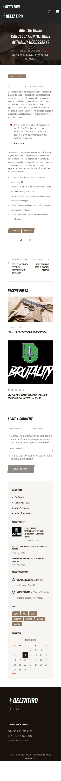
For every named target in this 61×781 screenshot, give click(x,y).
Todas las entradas (30, 50)
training (28, 230)
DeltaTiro (14, 754)
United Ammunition (23, 513)
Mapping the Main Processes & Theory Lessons (28, 560)
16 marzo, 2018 (16, 327)
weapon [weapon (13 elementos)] (17, 624)
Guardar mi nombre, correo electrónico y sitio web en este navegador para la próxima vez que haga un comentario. (31, 439)
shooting (14, 230)
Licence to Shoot (22, 502)
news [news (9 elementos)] (33, 614)
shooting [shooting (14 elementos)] (17, 619)
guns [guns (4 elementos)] (16, 614)
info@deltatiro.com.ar (18, 740)
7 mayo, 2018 (18, 552)
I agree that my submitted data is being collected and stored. (31, 457)
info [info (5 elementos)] (24, 614)
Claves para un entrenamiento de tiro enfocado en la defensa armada (27, 396)
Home (13, 50)
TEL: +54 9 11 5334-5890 (20, 730)
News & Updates (16, 76)
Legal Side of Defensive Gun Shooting (27, 332)
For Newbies (20, 497)
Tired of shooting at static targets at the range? (29, 547)
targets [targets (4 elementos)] (29, 619)
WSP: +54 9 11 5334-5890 (20, 736)
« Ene (14, 673)
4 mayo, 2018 (18, 565)
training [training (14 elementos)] (39, 619)
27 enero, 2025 (16, 390)
